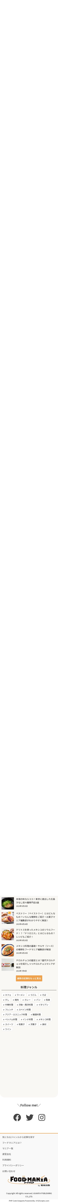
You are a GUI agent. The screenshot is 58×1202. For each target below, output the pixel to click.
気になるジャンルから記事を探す (18, 1137)
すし (7, 999)
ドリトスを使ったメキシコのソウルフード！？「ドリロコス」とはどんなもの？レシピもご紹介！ (35, 933)
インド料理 (28, 1019)
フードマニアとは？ (12, 1142)
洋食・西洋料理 (26, 1004)
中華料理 (9, 1004)
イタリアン (43, 1004)
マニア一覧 (7, 1148)
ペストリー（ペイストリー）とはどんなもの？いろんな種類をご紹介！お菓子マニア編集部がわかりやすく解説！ (35, 917)
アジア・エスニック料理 (16, 1014)
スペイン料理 (25, 1009)
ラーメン (21, 994)
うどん (33, 994)
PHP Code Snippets (17, 1200)
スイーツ (9, 1024)
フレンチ (9, 1009)
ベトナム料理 (11, 1019)
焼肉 (17, 999)
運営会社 (6, 1154)
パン (38, 999)
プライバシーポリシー (13, 1165)
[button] (29, 978)
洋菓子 (33, 1024)
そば (44, 994)
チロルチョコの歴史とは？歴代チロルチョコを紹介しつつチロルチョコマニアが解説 (35, 964)
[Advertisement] (29, 1064)
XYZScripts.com (42, 1200)
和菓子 (22, 1024)
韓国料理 (37, 1014)
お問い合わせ (8, 1171)
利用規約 (6, 1159)
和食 (48, 999)
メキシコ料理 (45, 1019)
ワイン (8, 1029)
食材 (44, 1024)
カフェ (8, 994)
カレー (27, 999)
